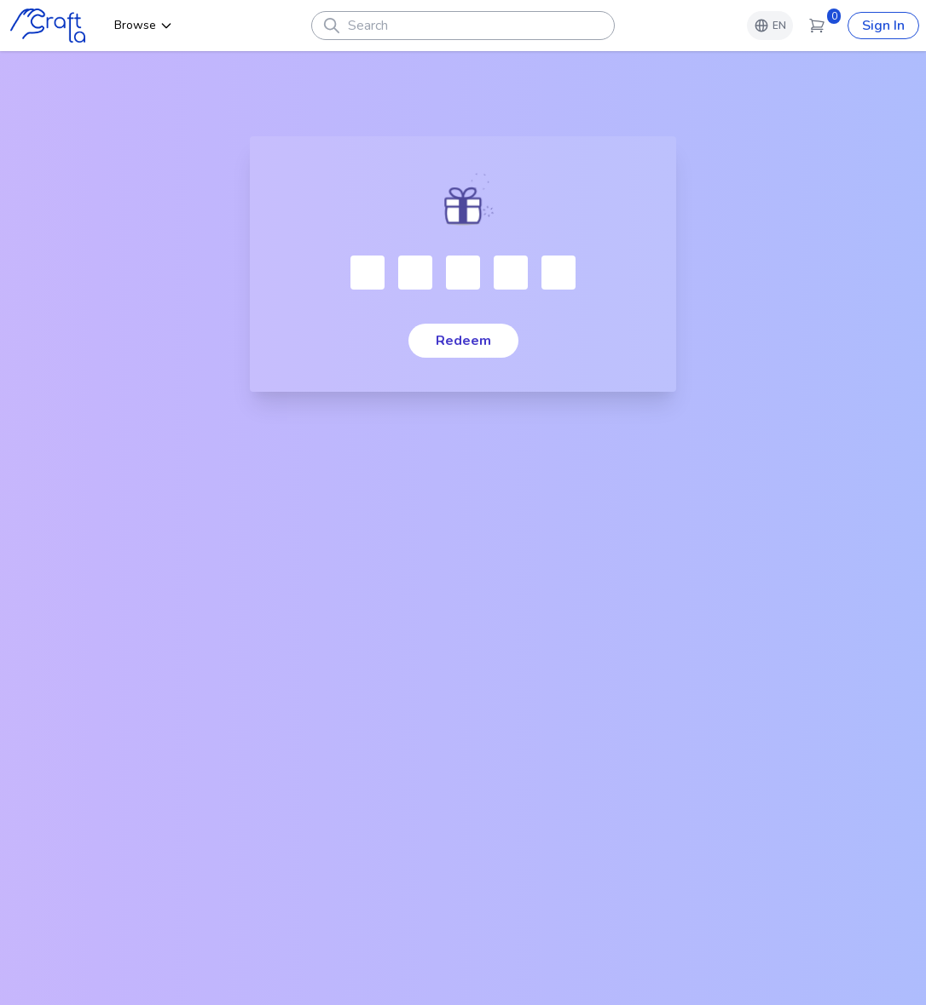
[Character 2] (415, 273)
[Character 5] (558, 273)
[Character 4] (511, 273)
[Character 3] (463, 273)
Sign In (883, 25)
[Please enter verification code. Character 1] (367, 273)
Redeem (463, 340)
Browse (143, 25)
